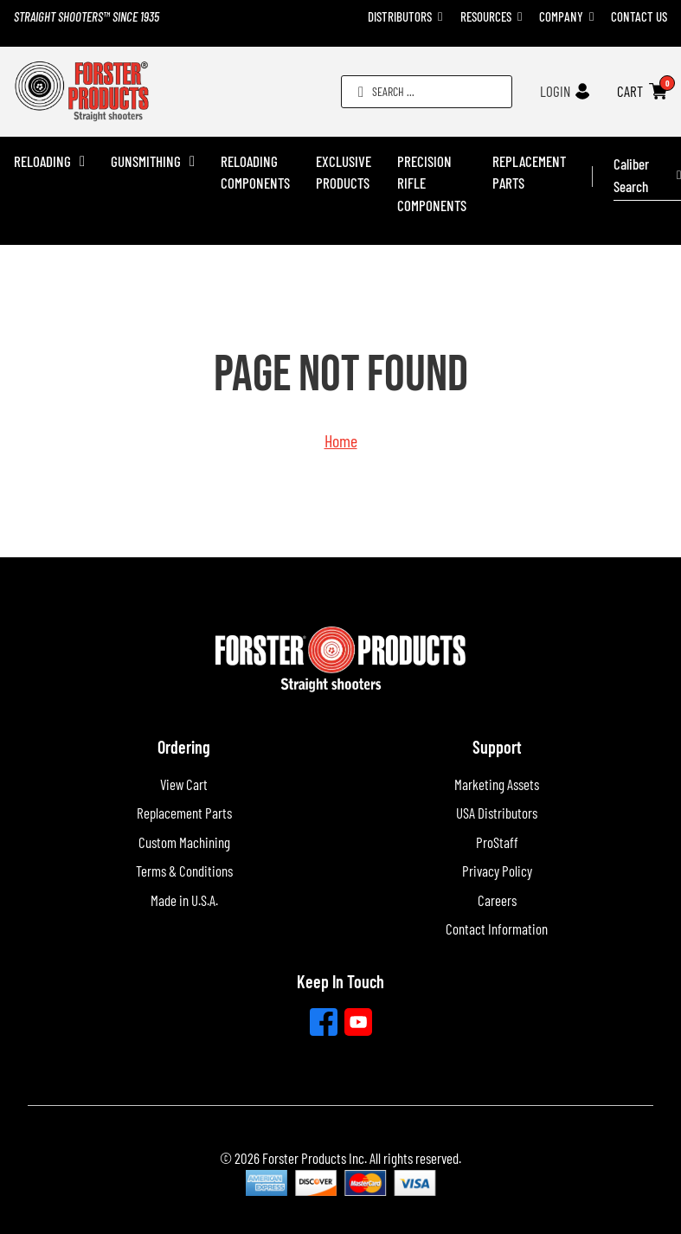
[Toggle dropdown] (440, 16)
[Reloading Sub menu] (82, 161)
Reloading (42, 161)
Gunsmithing (146, 161)
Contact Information (497, 928)
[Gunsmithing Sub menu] (192, 161)
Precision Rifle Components (431, 183)
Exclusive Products (343, 172)
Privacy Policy (497, 870)
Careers (497, 900)
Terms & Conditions (184, 870)
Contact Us (639, 16)
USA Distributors (496, 812)
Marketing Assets (496, 784)
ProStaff (497, 842)
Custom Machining (184, 842)
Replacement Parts (529, 172)
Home (340, 440)
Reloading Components (255, 172)
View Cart (184, 784)
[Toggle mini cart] (658, 91)
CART (630, 91)
